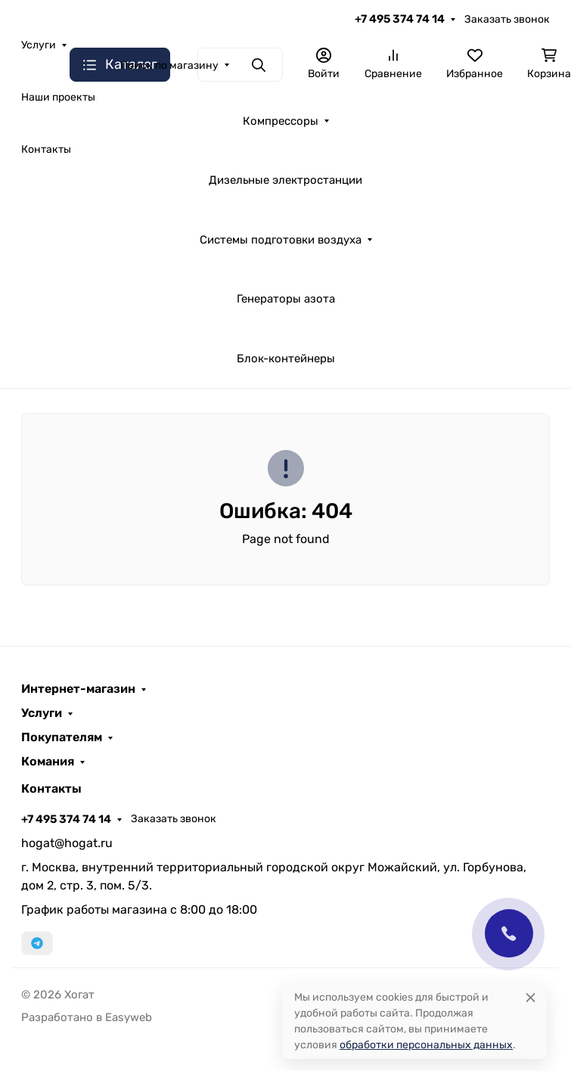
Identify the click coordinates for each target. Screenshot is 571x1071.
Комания (47, 762)
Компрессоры (280, 121)
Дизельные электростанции (285, 180)
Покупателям (61, 737)
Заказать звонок (507, 19)
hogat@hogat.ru (67, 843)
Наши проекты (58, 97)
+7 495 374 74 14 (400, 19)
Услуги (41, 713)
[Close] (530, 997)
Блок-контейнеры (286, 358)
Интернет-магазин (78, 689)
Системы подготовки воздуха (281, 240)
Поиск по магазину (169, 65)
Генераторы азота (286, 299)
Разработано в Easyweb (86, 1017)
